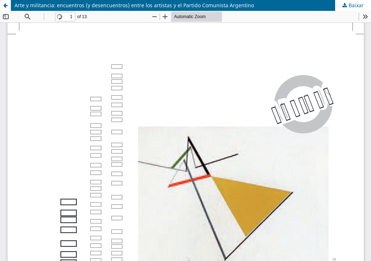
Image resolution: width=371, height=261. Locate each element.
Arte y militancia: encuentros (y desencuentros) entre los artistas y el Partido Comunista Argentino (134, 5)
